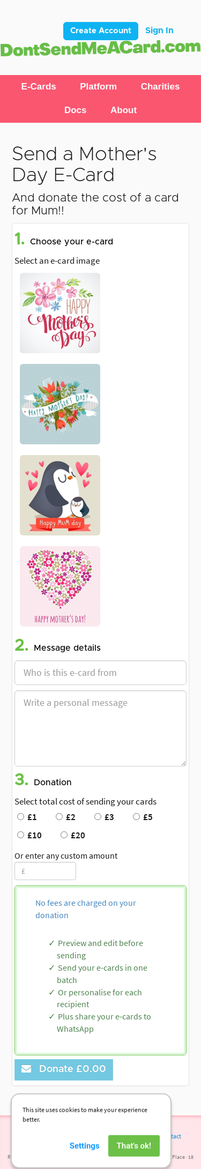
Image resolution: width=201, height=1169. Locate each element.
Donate (63, 1069)
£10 (29, 835)
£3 (104, 817)
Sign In (159, 30)
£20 (73, 835)
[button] (39, 87)
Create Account (100, 31)
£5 (143, 817)
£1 (27, 817)
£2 (66, 817)
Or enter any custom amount (65, 855)
